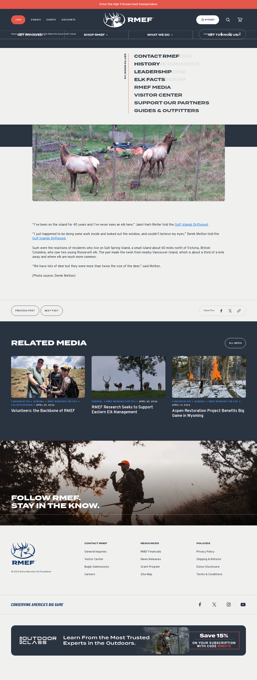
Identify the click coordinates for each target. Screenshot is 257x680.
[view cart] (240, 19)
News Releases (151, 573)
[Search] (228, 19)
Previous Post (25, 324)
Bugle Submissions (96, 580)
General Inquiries (95, 565)
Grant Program (150, 580)
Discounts (69, 19)
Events (51, 19)
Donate (36, 19)
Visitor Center (93, 573)
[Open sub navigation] (32, 35)
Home (14, 47)
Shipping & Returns (208, 573)
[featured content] (128, 654)
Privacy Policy (205, 565)
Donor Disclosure (208, 580)
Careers (89, 588)
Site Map (146, 588)
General (37, 92)
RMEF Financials (151, 565)
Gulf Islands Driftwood (191, 238)
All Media (235, 356)
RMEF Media (25, 47)
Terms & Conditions (209, 588)
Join (18, 19)
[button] (221, 47)
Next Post (52, 324)
